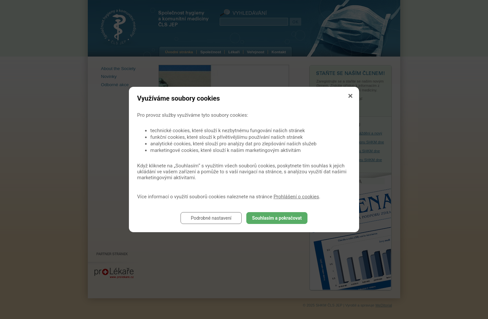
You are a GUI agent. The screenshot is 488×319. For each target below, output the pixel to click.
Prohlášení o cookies (296, 197)
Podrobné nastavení (211, 218)
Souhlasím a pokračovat (277, 218)
